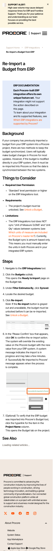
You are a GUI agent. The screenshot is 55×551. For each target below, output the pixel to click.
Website (11, 530)
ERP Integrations (32, 47)
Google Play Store (35, 548)
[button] (44, 33)
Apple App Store (16, 548)
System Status (13, 534)
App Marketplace (15, 539)
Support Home (13, 47)
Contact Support (14, 543)
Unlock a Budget (33, 209)
